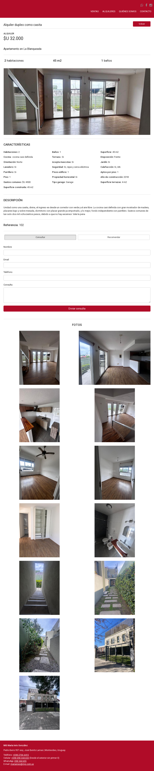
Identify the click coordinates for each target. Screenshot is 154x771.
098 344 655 (20, 761)
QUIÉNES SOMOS (127, 11)
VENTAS (95, 11)
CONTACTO (145, 11)
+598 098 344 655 (20, 758)
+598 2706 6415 (21, 755)
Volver (142, 24)
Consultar (40, 237)
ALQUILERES (108, 11)
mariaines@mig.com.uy (22, 764)
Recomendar (114, 237)
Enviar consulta (77, 308)
